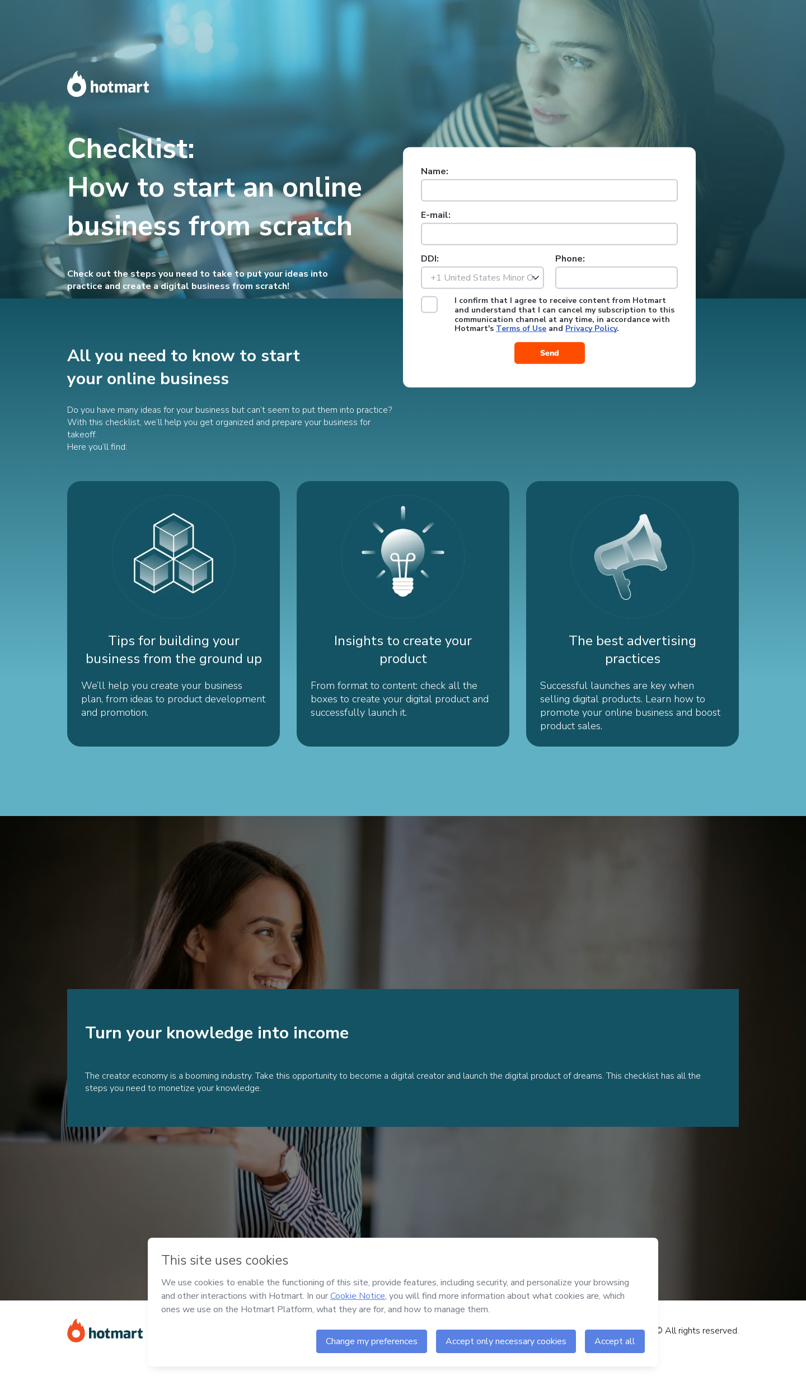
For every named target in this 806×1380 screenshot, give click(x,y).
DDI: (430, 259)
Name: (434, 171)
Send (549, 353)
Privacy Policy (591, 328)
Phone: (570, 259)
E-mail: (436, 215)
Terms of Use (521, 328)
